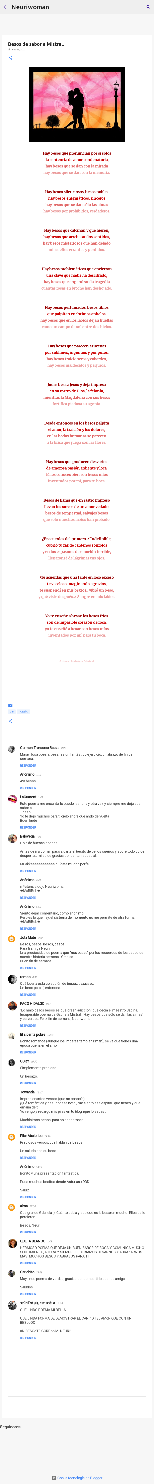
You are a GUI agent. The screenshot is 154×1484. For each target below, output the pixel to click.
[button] (10, 58)
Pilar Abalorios (31, 1136)
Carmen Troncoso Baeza (39, 748)
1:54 (38, 836)
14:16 (47, 1136)
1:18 (60, 1303)
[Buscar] (54, 7)
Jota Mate (28, 937)
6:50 (38, 906)
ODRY (24, 1061)
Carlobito (27, 1272)
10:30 (34, 1061)
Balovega (27, 836)
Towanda (27, 1092)
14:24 (39, 1167)
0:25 (63, 748)
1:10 (38, 774)
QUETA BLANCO (32, 1241)
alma (24, 1206)
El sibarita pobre (32, 1034)
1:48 (40, 797)
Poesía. (23, 711)
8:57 (48, 1003)
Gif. (12, 711)
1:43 (49, 1241)
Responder (28, 765)
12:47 (39, 1092)
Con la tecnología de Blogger (77, 1478)
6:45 (38, 880)
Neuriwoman (30, 6)
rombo (25, 977)
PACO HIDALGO (32, 1003)
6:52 (39, 937)
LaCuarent (28, 797)
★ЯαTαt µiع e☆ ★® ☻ (38, 1303)
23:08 (39, 1272)
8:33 (34, 977)
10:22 (50, 1034)
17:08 (32, 1206)
